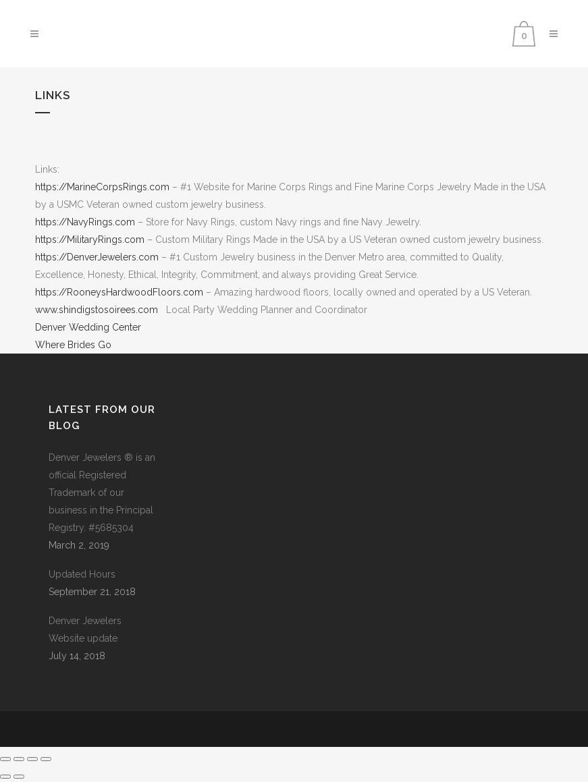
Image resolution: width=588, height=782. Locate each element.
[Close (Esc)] (46, 759)
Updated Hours (82, 574)
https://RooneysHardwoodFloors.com (119, 292)
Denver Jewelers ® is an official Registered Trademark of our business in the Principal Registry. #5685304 (102, 492)
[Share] (32, 759)
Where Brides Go (73, 344)
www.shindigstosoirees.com (96, 309)
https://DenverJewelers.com (97, 257)
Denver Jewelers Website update (85, 629)
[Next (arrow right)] (19, 777)
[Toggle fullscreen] (19, 759)
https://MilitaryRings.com (89, 239)
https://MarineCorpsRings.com (102, 186)
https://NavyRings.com (86, 222)
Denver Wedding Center (88, 327)
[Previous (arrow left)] (5, 777)
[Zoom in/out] (5, 759)
